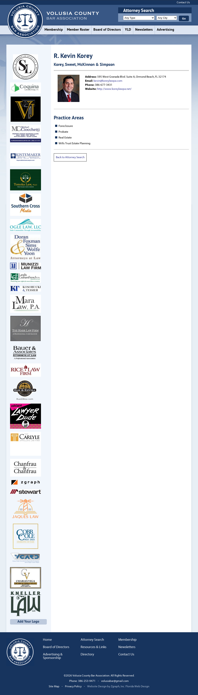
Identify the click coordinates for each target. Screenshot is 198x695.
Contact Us (183, 2)
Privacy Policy (73, 686)
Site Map (54, 686)
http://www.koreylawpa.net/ (114, 89)
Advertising (165, 30)
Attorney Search (92, 640)
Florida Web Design (137, 686)
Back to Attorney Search (70, 157)
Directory (87, 654)
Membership (53, 30)
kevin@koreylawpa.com (108, 80)
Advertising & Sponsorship (52, 656)
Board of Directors (107, 30)
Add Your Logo (28, 621)
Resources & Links (93, 647)
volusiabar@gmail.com (115, 681)
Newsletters (144, 30)
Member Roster (78, 30)
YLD (128, 30)
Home (47, 640)
